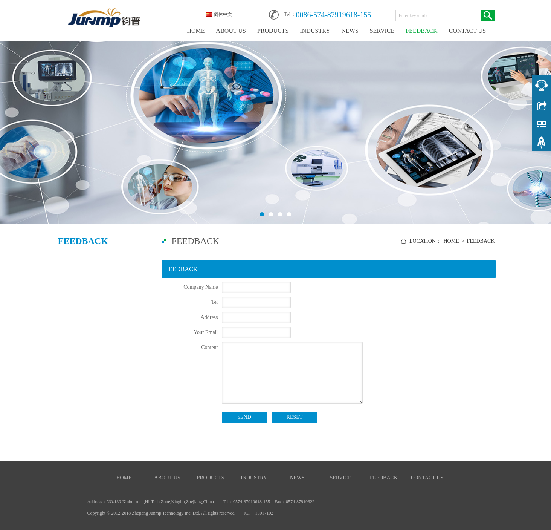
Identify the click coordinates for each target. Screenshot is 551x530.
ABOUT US (231, 31)
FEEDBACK (421, 31)
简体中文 (219, 14)
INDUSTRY (315, 31)
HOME (196, 31)
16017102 (264, 513)
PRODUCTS (273, 31)
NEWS (349, 31)
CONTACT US (467, 31)
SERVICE (382, 31)
